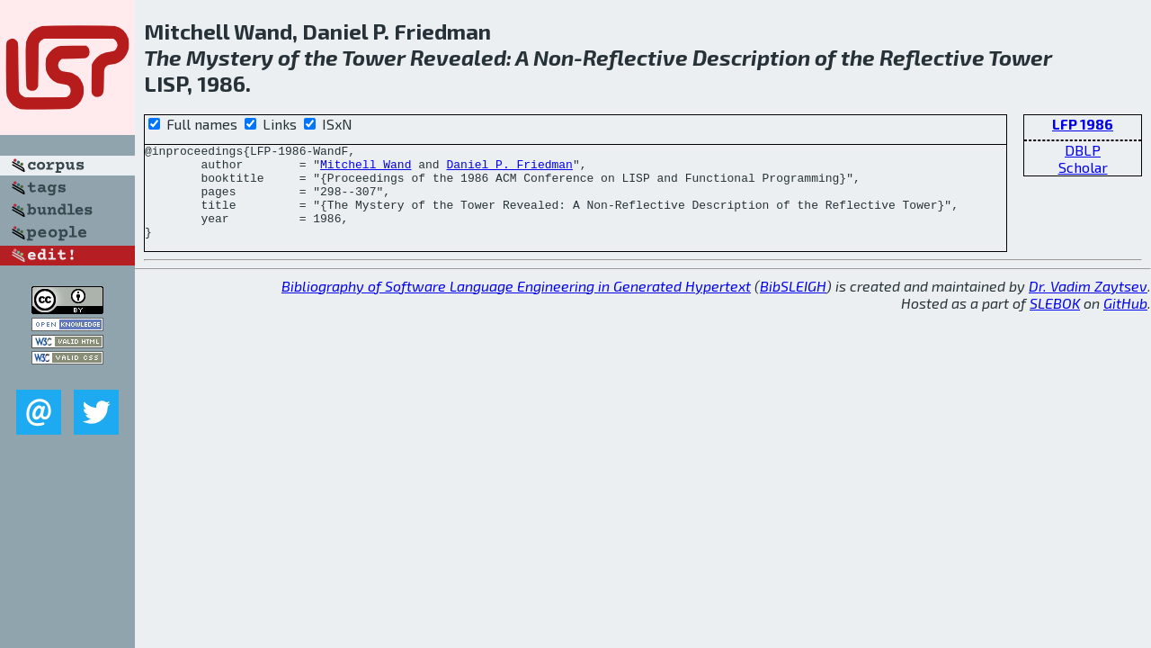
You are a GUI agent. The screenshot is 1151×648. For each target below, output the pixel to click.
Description (751, 57)
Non (553, 57)
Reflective (635, 57)
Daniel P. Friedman (509, 169)
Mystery (229, 57)
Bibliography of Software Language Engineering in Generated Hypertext (516, 304)
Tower (374, 57)
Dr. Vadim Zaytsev (1088, 304)
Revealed (458, 57)
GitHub (1125, 321)
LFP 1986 (1082, 123)
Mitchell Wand (365, 169)
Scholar (1083, 167)
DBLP (1083, 149)
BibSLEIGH (793, 304)
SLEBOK (1055, 321)
